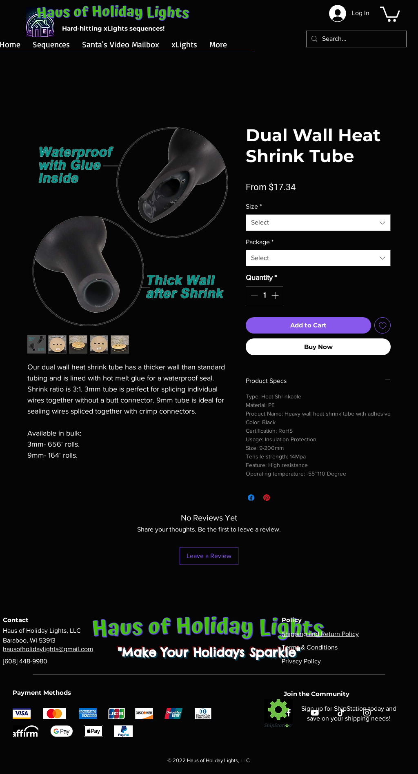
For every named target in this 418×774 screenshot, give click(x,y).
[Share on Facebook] (251, 498)
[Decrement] (253, 295)
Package (259, 241)
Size (254, 206)
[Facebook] (288, 713)
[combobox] (318, 222)
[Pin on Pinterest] (266, 498)
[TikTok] (341, 713)
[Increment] (275, 295)
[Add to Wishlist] (382, 325)
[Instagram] (367, 713)
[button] (390, 13)
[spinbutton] (264, 295)
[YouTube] (315, 713)
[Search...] (355, 39)
